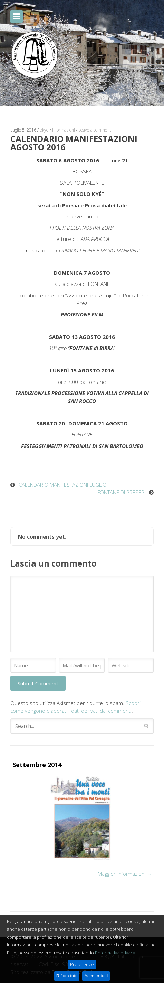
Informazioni (63, 130)
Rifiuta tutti (66, 976)
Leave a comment (94, 130)
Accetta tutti (96, 976)
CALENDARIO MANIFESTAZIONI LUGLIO (63, 484)
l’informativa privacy (115, 952)
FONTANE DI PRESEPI (121, 492)
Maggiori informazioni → (125, 874)
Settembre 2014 (36, 764)
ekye (44, 130)
